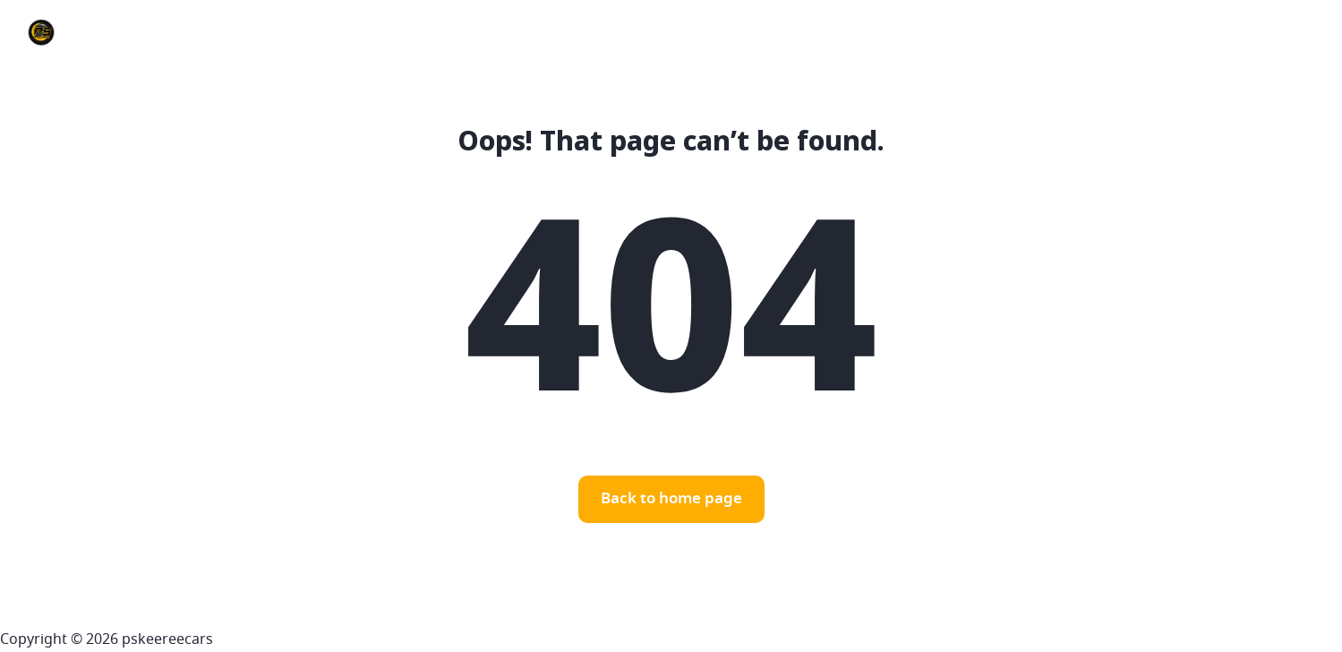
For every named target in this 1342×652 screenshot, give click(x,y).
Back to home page (671, 499)
